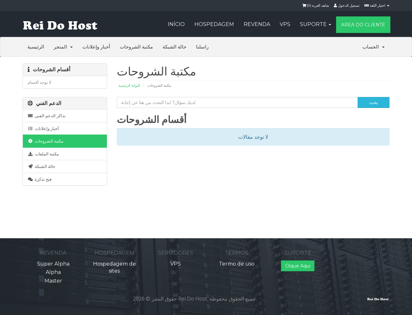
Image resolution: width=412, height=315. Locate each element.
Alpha (53, 272)
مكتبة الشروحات (136, 47)
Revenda (257, 24)
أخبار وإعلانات (96, 47)
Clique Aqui (297, 266)
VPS (285, 24)
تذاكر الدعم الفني (47, 115)
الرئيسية (35, 47)
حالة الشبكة (174, 47)
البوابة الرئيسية (129, 85)
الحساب (373, 47)
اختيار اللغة (376, 5)
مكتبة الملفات (43, 154)
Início (176, 24)
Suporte (315, 24)
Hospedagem (214, 24)
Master (53, 281)
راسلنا (202, 47)
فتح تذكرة (40, 179)
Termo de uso (237, 264)
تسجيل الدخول (347, 5)
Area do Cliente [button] (363, 25)
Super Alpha (53, 264)
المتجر (63, 47)
